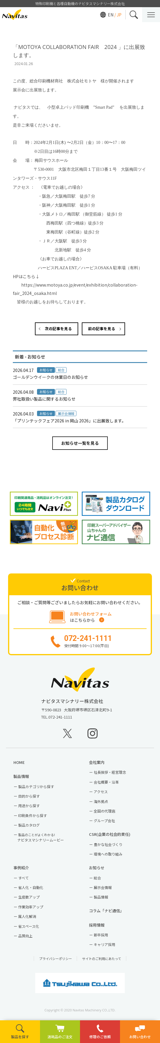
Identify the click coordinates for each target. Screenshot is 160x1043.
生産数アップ (29, 896)
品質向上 (25, 935)
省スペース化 (28, 926)
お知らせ (98, 867)
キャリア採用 (104, 944)
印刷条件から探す (32, 815)
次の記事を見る (58, 328)
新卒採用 (101, 934)
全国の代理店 (104, 810)
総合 (97, 877)
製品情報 (23, 776)
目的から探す (29, 796)
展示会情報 (103, 887)
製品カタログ (29, 824)
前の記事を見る (101, 328)
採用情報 (98, 925)
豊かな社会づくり (108, 844)
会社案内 (98, 762)
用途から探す (29, 805)
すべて (23, 877)
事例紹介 (23, 867)
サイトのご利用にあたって (101, 958)
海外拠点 (101, 801)
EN (110, 15)
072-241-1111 (60, 717)
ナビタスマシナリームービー (40, 837)
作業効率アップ (30, 906)
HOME (21, 762)
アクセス (101, 791)
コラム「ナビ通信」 (108, 910)
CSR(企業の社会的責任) (111, 834)
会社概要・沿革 (106, 781)
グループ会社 (104, 820)
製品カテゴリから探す (36, 786)
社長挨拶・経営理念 (110, 772)
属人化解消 (27, 916)
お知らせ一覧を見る (80, 443)
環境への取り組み (108, 853)
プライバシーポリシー (55, 958)
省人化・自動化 (30, 887)
